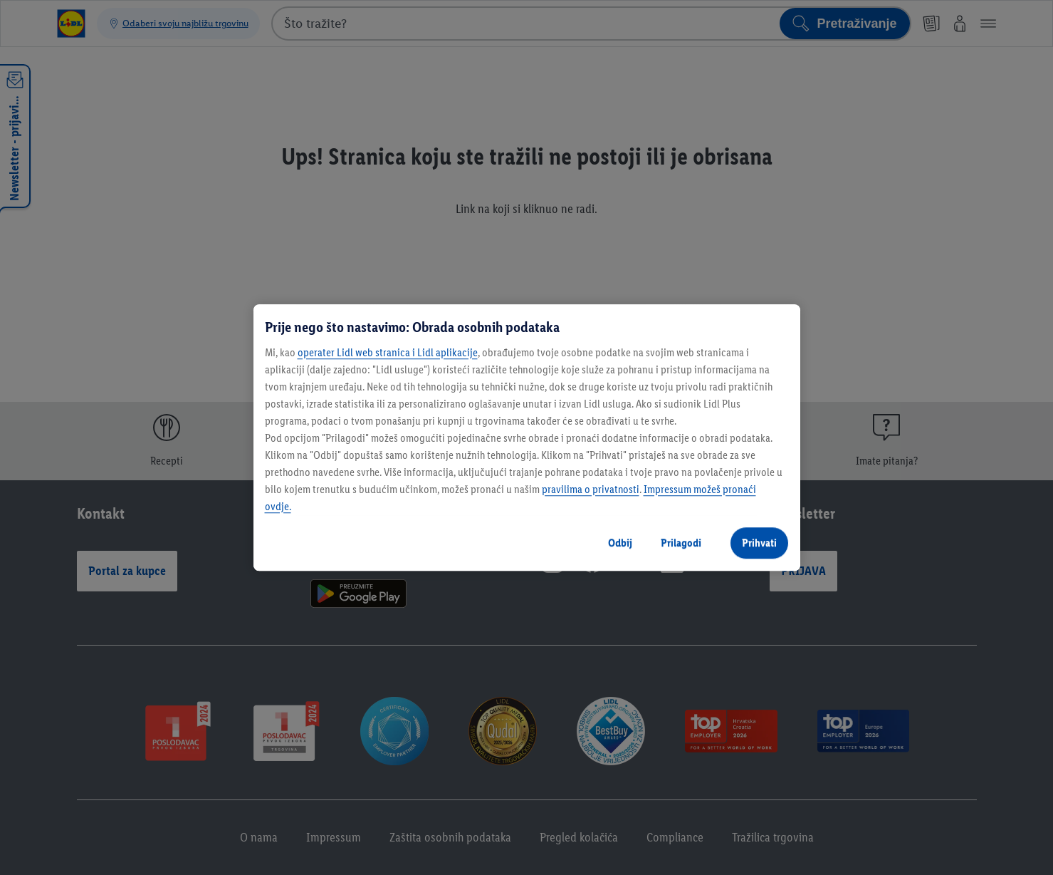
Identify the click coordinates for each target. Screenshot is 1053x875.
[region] (526, 437)
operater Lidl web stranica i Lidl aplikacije (388, 352)
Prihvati (759, 542)
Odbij (620, 542)
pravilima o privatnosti (590, 489)
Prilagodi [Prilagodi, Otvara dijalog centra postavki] (681, 542)
